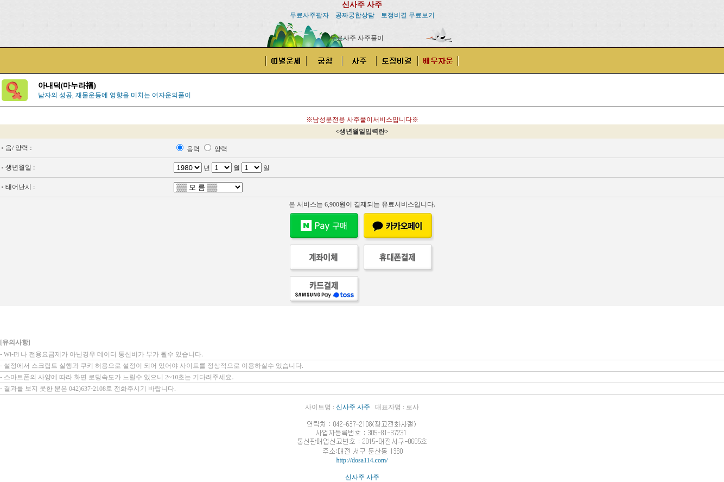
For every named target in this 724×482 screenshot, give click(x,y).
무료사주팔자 (309, 15)
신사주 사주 (362, 5)
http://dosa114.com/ (362, 460)
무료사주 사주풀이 (357, 38)
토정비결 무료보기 (408, 15)
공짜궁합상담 (354, 15)
